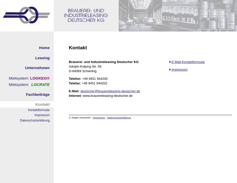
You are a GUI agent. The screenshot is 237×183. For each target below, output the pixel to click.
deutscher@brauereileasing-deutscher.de (110, 91)
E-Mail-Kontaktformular (187, 62)
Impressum (42, 115)
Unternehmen (37, 68)
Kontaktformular (39, 110)
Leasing (42, 58)
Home (44, 47)
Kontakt (42, 104)
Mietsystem (19, 78)
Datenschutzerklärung (35, 120)
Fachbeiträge (38, 94)
